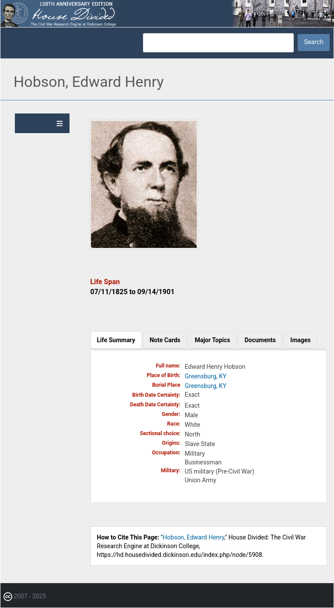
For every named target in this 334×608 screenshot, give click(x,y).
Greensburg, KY (205, 376)
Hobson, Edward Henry (193, 537)
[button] (143, 247)
